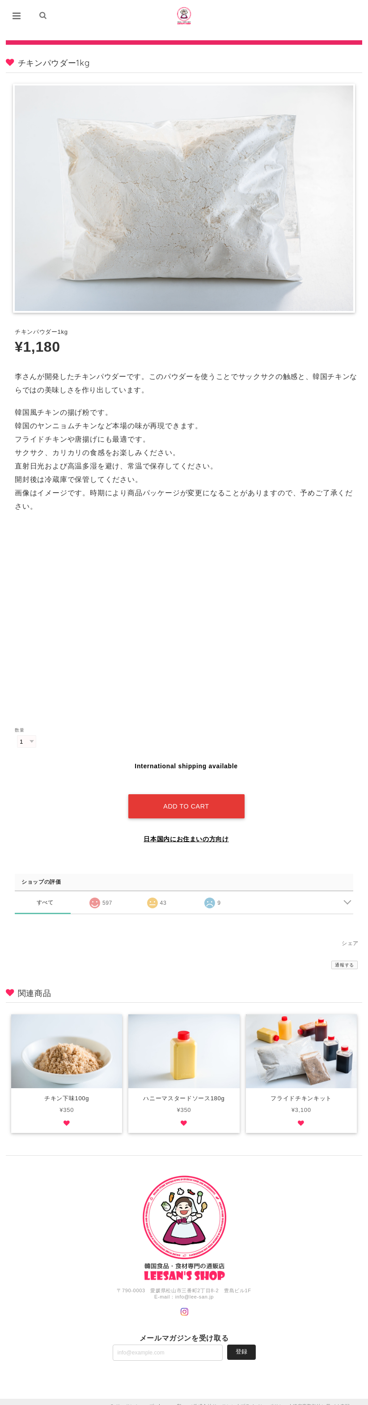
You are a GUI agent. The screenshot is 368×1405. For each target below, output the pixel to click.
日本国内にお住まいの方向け (186, 830)
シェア (350, 934)
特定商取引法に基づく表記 (321, 1397)
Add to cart (186, 797)
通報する (344, 956)
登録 (241, 1342)
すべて (45, 893)
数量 (19, 730)
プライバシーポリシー (264, 1397)
